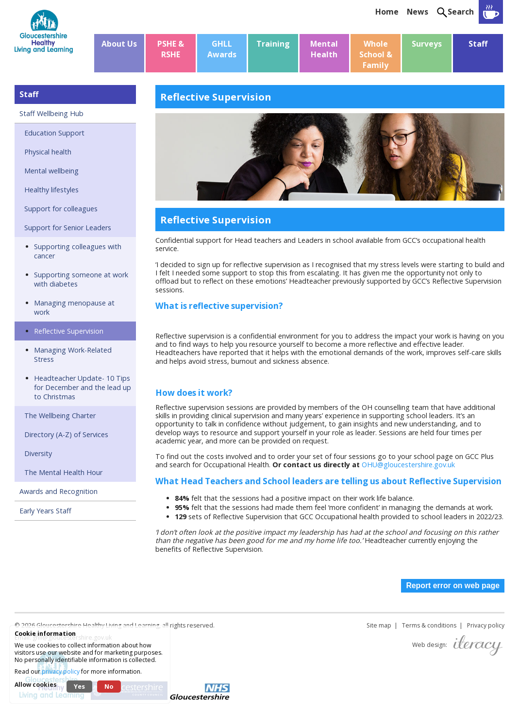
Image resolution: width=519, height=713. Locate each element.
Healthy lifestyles (51, 189)
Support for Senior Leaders (67, 227)
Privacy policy (485, 625)
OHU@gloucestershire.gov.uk (408, 464)
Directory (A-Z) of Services (66, 434)
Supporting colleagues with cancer (77, 251)
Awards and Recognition (58, 491)
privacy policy (61, 671)
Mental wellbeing (51, 170)
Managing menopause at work (74, 307)
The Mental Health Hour (63, 472)
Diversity (38, 453)
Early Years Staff (45, 510)
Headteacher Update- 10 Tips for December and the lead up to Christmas (82, 387)
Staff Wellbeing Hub (51, 113)
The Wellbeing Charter (60, 415)
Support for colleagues (61, 208)
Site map (379, 625)
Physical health (47, 151)
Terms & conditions (429, 625)
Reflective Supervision (68, 331)
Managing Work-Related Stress (73, 354)
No (109, 686)
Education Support (54, 132)
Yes (79, 686)
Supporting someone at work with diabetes (81, 279)
